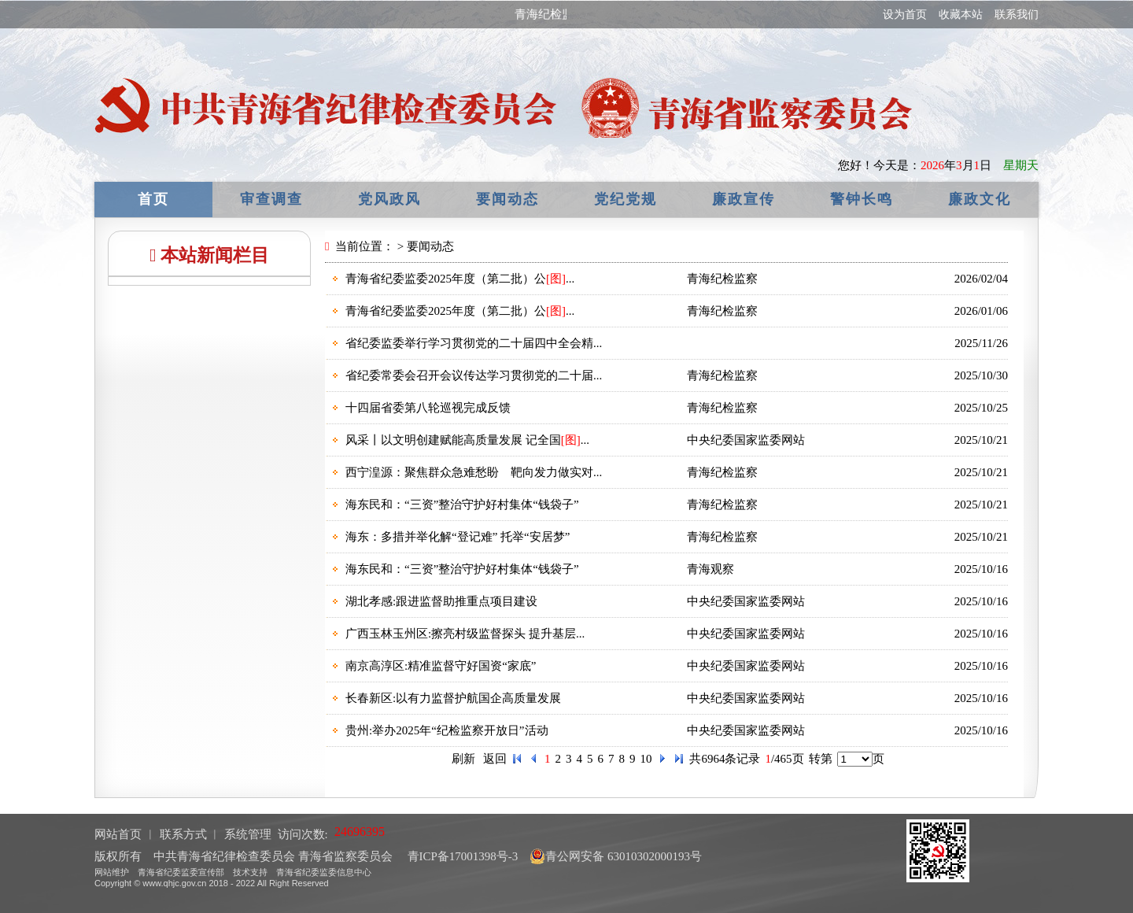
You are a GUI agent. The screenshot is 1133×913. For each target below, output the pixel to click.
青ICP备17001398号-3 (461, 856)
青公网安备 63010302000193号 (616, 856)
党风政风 (389, 199)
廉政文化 (979, 199)
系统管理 (247, 834)
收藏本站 (961, 14)
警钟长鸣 (861, 199)
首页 (153, 199)
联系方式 (183, 834)
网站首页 (118, 834)
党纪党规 (625, 199)
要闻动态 (507, 199)
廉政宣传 (743, 199)
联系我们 (1017, 14)
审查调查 (271, 199)
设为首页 (905, 14)
